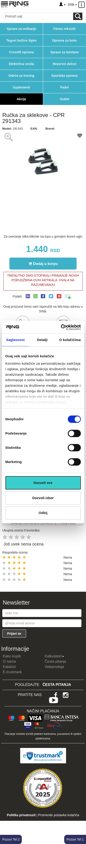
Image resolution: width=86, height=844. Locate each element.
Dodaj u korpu (43, 263)
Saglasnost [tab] (15, 340)
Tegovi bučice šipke (21, 40)
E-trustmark (12, 672)
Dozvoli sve (43, 483)
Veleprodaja (54, 667)
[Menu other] (82, 5)
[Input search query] (38, 16)
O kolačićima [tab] (70, 340)
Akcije (21, 99)
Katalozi (9, 667)
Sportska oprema (64, 75)
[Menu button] (4, 4)
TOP (80, 825)
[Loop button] (77, 16)
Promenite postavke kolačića (58, 815)
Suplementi (21, 87)
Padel (64, 87)
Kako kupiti (12, 656)
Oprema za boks (64, 40)
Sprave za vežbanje (21, 29)
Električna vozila (21, 64)
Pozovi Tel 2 (10, 839)
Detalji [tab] (42, 340)
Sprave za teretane (64, 52)
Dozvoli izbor (43, 498)
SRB (72, 4)
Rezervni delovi (64, 64)
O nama (9, 661)
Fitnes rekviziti (64, 29)
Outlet (64, 99)
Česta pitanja (55, 661)
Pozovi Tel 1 (75, 839)
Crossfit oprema (21, 52)
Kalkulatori (54, 656)
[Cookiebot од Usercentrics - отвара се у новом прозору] (61, 327)
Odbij (43, 513)
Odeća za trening (21, 75)
